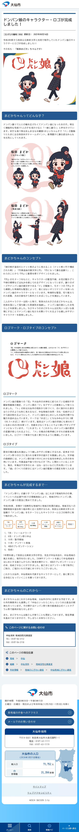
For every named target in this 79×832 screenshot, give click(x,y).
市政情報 (14, 670)
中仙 (23, 658)
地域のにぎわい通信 (34, 670)
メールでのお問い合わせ (22, 722)
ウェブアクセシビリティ (39, 793)
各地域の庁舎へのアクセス (23, 712)
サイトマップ (39, 787)
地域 (12, 658)
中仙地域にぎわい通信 (60, 670)
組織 (12, 664)
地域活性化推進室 (44, 664)
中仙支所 (25, 664)
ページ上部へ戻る (69, 828)
